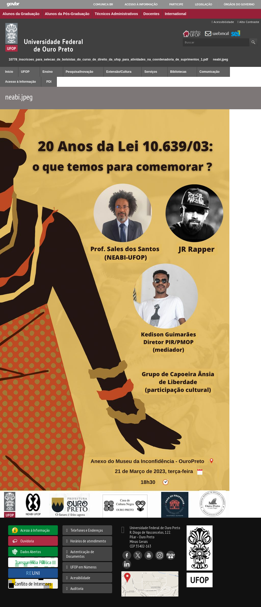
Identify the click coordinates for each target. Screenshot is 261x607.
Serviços (150, 72)
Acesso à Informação (20, 81)
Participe (176, 4)
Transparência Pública (33, 562)
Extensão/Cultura (119, 72)
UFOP (25, 72)
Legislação (203, 4)
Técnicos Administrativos (116, 14)
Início (2, 59)
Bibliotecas (178, 72)
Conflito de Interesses (33, 583)
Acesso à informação (141, 4)
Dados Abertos (30, 551)
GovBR (13, 4)
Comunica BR (103, 4)
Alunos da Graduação (21, 14)
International (175, 14)
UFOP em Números (83, 566)
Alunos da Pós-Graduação (67, 14)
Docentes (151, 14)
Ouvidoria (27, 540)
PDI (48, 81)
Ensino (48, 72)
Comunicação (210, 72)
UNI (33, 573)
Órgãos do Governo (239, 4)
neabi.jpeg (220, 59)
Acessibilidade (223, 22)
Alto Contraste (248, 22)
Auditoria (76, 588)
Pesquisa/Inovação (79, 72)
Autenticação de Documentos (80, 554)
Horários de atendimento (88, 540)
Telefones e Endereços (86, 530)
